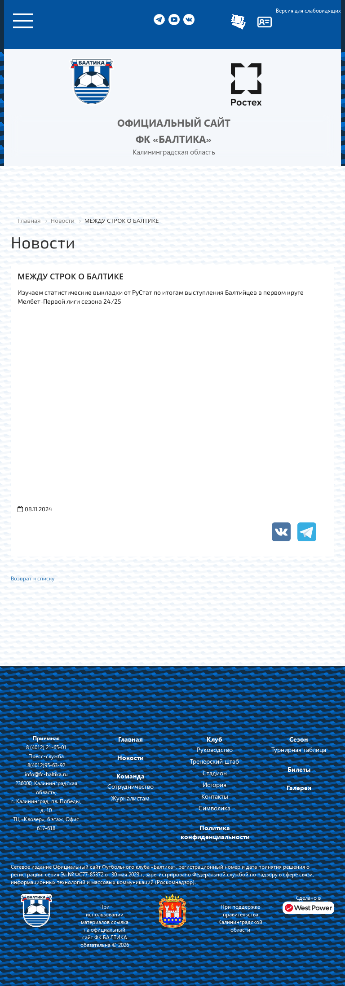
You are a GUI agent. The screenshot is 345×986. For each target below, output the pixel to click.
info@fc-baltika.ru (46, 774)
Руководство (215, 749)
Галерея (299, 787)
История (214, 784)
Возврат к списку (32, 578)
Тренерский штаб (214, 761)
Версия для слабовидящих (308, 10)
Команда (130, 776)
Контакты (214, 796)
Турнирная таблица (298, 749)
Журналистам (130, 798)
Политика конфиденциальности (215, 832)
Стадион (215, 773)
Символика (214, 808)
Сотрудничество (130, 786)
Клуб (214, 739)
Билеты (299, 769)
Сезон (298, 739)
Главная (130, 739)
